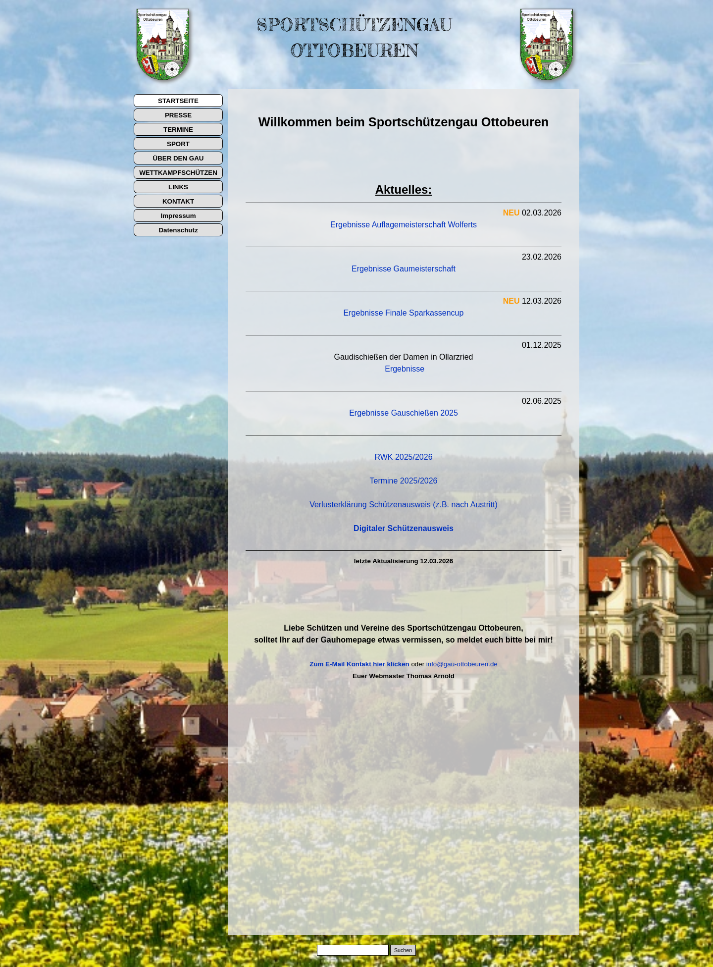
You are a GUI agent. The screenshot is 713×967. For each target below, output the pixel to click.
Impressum (178, 215)
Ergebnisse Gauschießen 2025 (403, 413)
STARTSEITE (178, 101)
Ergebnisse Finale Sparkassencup (404, 313)
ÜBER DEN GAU (178, 158)
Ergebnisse (404, 369)
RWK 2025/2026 (403, 457)
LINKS (178, 187)
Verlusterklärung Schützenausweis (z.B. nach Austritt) (403, 504)
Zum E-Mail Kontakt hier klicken (359, 664)
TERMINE (178, 129)
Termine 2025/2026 (404, 481)
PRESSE (178, 115)
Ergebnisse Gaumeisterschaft (404, 269)
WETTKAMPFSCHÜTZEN (178, 172)
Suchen (403, 950)
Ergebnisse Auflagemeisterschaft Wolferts (403, 224)
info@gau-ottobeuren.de (462, 664)
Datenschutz (178, 230)
